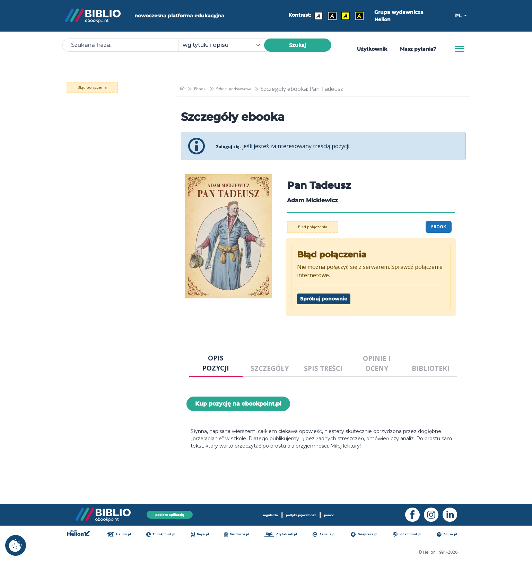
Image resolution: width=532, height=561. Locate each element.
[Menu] (459, 49)
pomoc (348, 513)
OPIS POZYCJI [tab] (215, 363)
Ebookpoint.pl (167, 534)
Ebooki (206, 89)
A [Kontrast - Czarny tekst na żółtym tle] (342, 16)
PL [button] (459, 15)
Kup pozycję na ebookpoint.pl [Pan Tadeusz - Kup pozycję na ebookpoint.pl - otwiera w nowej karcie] (238, 403)
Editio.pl (453, 534)
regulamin (253, 513)
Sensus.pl (330, 534)
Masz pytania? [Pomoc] (418, 49)
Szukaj (297, 45)
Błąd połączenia (113, 87)
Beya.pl (206, 534)
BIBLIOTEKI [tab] (431, 368)
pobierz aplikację (169, 513)
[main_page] (183, 88)
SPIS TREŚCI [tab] (323, 368)
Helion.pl (126, 534)
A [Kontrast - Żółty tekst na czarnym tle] (356, 16)
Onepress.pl (369, 534)
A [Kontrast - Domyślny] (315, 16)
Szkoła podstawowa (249, 89)
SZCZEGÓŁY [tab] (270, 368)
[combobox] (225, 45)
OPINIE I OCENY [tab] (377, 363)
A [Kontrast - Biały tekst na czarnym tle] (329, 16)
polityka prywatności (303, 513)
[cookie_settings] (15, 545)
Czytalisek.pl (286, 534)
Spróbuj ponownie (323, 299)
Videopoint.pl (413, 534)
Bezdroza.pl (241, 534)
